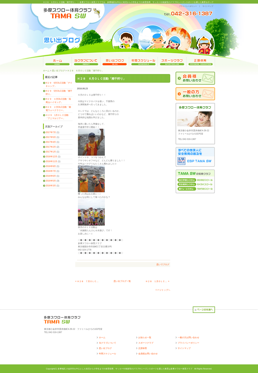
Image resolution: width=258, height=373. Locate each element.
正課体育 (142, 348)
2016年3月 (51, 185)
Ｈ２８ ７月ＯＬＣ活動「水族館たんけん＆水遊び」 (88, 281)
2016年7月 (51, 171)
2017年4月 (51, 142)
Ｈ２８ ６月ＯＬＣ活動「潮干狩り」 (85, 70)
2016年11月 (51, 161)
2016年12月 (51, 156)
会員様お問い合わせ (148, 353)
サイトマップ (207, 6)
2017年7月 (51, 132)
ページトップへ (162, 290)
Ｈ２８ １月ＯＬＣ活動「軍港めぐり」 (156, 281)
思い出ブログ (58, 70)
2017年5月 (51, 137)
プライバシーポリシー (188, 6)
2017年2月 (51, 147)
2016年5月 (51, 181)
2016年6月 (51, 176)
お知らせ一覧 (144, 337)
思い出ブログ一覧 (122, 281)
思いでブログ (162, 264)
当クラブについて (107, 343)
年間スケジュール (107, 353)
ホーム (46, 70)
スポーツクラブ (145, 343)
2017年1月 (51, 151)
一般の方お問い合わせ (188, 337)
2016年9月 (51, 166)
